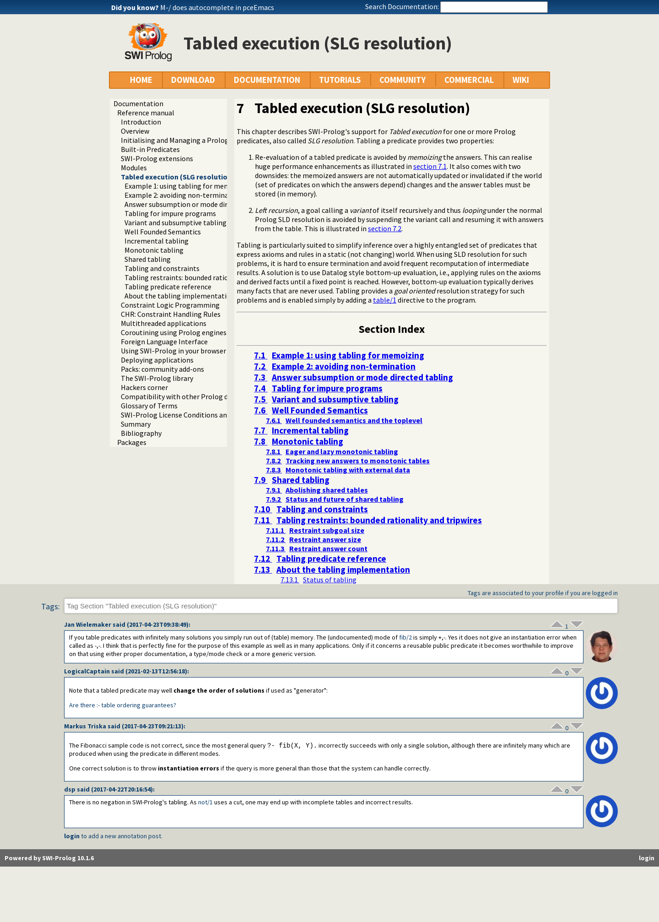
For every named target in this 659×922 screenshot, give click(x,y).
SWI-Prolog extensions (157, 158)
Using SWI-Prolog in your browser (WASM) (186, 350)
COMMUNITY (402, 80)
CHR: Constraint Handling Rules (171, 314)
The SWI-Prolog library (157, 378)
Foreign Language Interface (164, 341)
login (72, 836)
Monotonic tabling (154, 250)
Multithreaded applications (163, 323)
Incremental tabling (156, 240)
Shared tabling (147, 259)
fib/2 (405, 637)
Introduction (141, 121)
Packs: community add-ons (162, 369)
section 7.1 (430, 166)
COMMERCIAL (469, 80)
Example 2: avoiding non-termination (183, 195)
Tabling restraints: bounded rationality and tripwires (206, 277)
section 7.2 (384, 228)
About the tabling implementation (179, 295)
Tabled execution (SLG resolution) (177, 176)
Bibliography (141, 433)
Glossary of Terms (149, 405)
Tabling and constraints (162, 268)
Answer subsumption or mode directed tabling (197, 204)
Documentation (138, 103)
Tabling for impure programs (170, 213)
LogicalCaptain (87, 671)
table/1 (384, 299)
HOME (141, 80)
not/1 (205, 802)
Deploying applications (157, 359)
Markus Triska (85, 726)
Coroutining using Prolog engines (174, 332)
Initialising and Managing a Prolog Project (187, 140)
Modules (134, 167)
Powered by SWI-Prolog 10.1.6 (49, 858)
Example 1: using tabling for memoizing (187, 185)
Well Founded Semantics (162, 231)
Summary (136, 423)
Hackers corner (144, 387)
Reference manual (145, 112)
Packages (131, 442)
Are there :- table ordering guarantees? (122, 705)
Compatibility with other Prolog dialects (185, 396)
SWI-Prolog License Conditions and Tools (185, 414)
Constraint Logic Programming (170, 304)
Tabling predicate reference (167, 286)
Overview (135, 131)
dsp (70, 790)
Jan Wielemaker (87, 624)
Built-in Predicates (150, 149)
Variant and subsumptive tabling (175, 222)
